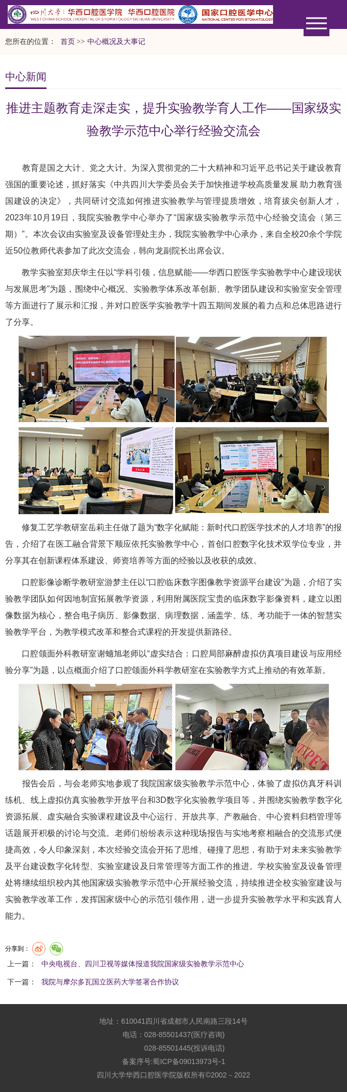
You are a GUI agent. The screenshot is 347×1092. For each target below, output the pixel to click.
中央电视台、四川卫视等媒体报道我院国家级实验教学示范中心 (142, 964)
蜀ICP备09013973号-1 (189, 1061)
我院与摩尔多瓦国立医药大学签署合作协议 (110, 982)
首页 (68, 42)
